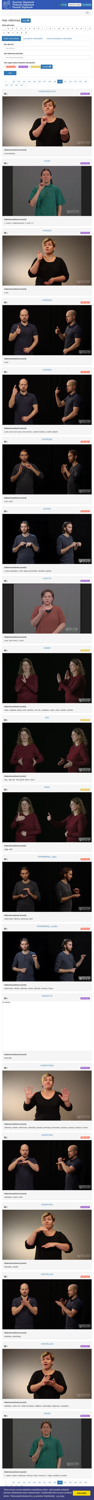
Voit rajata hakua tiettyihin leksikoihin (19, 63)
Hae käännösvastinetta (13, 53)
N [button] (63, 29)
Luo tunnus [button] (86, 5)
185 (34, 81)
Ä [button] (21, 33)
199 (21, 85)
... (9, 81)
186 (39, 81)
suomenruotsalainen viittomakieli (59, 39)
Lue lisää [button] (60, 1496)
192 (70, 81)
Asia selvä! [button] (81, 1493)
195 (85, 81)
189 (55, 81)
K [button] (50, 29)
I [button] (42, 29)
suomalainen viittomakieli (33, 39)
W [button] (8, 33)
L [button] (54, 29)
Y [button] (13, 33)
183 (24, 81)
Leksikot (46, 67)
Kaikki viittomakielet (11, 39)
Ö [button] (26, 33)
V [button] (4, 33)
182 (19, 81)
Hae (10, 73)
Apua (26, 21)
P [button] (72, 29)
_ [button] (4, 29)
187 (44, 81)
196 (6, 85)
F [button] (29, 29)
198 (16, 85)
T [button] (85, 29)
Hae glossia (9, 44)
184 (29, 81)
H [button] (38, 29)
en (66, 5)
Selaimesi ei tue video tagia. (47, 121)
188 (49, 81)
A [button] (8, 29)
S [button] (81, 29)
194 (80, 81)
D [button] (21, 29)
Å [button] (17, 33)
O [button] (68, 29)
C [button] (16, 29)
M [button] (59, 29)
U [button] (89, 29)
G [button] (34, 29)
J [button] (46, 29)
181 (14, 81)
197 (11, 85)
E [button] (25, 29)
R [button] (76, 29)
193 (75, 81)
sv (62, 5)
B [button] (12, 29)
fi (60, 5)
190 (60, 81)
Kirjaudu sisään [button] (75, 5)
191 (65, 81)
